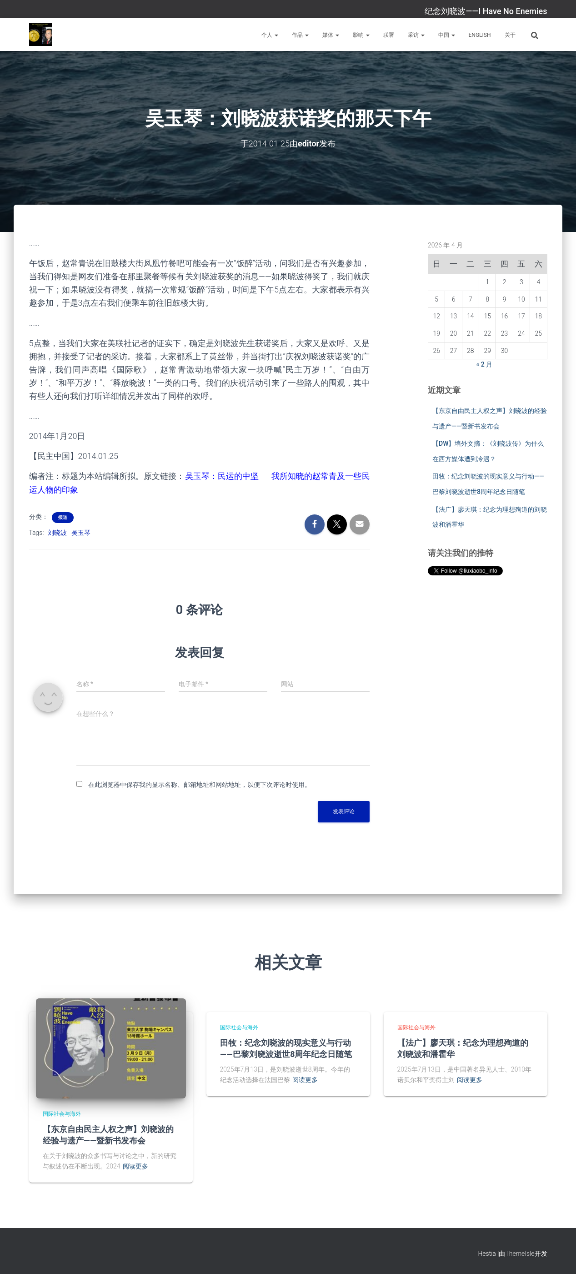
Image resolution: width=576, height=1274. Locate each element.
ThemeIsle (519, 1253)
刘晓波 (57, 532)
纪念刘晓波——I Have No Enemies (486, 11)
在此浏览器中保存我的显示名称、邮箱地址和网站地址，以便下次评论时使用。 (199, 784)
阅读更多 (135, 1166)
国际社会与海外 (62, 1114)
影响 (361, 35)
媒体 (330, 35)
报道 (62, 517)
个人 (269, 35)
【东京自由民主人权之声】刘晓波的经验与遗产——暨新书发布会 (108, 1134)
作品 (300, 35)
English (480, 35)
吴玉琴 (80, 532)
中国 (446, 35)
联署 (388, 35)
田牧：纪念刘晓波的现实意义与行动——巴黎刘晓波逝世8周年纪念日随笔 (286, 1048)
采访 (416, 35)
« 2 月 (484, 364)
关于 (510, 35)
